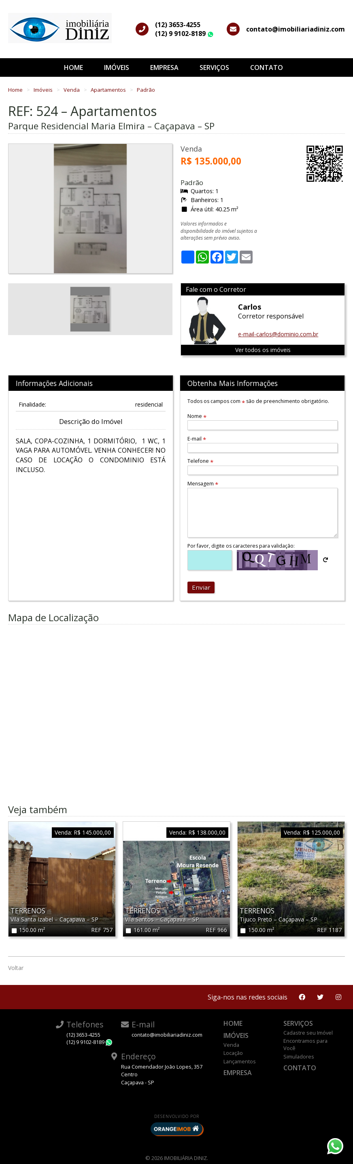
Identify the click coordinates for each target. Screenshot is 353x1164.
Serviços (214, 67)
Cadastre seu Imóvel (308, 1032)
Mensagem (202, 483)
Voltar (15, 968)
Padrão (146, 89)
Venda (72, 89)
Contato (266, 67)
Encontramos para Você (305, 1044)
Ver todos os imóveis (263, 350)
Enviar (201, 587)
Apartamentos (109, 89)
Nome (196, 416)
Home (73, 67)
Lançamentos (239, 1061)
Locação (233, 1052)
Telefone (200, 461)
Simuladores (298, 1056)
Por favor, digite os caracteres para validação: (241, 545)
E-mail (196, 438)
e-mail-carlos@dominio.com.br (278, 334)
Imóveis (116, 67)
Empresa (164, 67)
